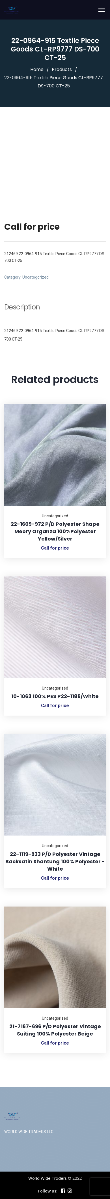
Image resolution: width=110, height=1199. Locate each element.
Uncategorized (35, 277)
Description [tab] (22, 308)
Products (62, 69)
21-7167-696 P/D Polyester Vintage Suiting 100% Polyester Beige (55, 1030)
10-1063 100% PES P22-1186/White (55, 696)
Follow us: (47, 1191)
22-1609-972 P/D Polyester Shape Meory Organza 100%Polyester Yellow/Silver (55, 531)
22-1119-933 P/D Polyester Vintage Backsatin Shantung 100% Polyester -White (55, 861)
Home (37, 69)
